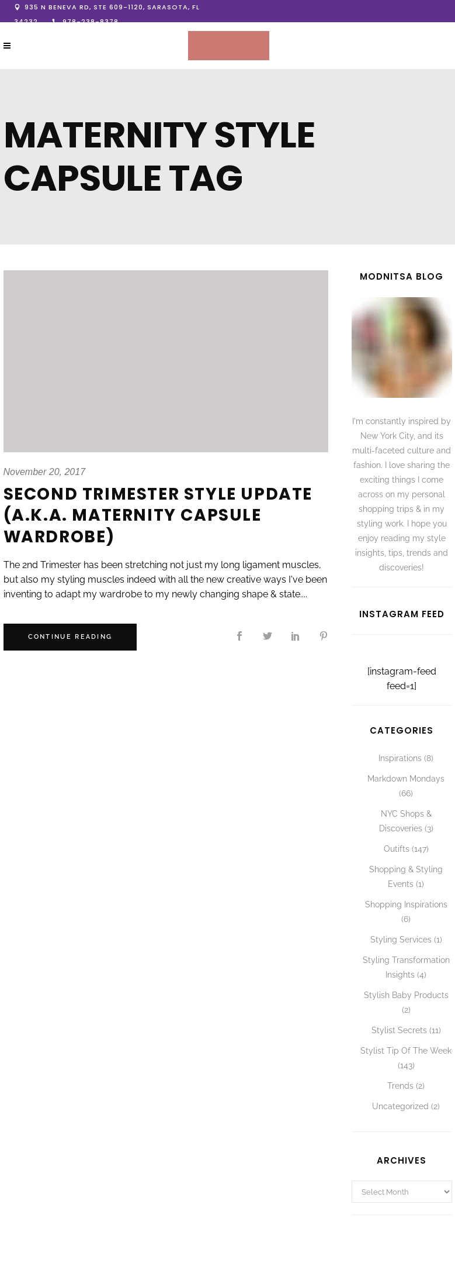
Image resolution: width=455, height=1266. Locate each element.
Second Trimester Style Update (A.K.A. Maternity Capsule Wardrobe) (158, 515)
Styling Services (401, 939)
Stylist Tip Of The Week (405, 1050)
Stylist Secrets (399, 1030)
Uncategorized (400, 1106)
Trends (400, 1085)
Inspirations (400, 758)
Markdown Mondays (405, 778)
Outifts (396, 849)
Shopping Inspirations (406, 904)
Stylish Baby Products (406, 995)
